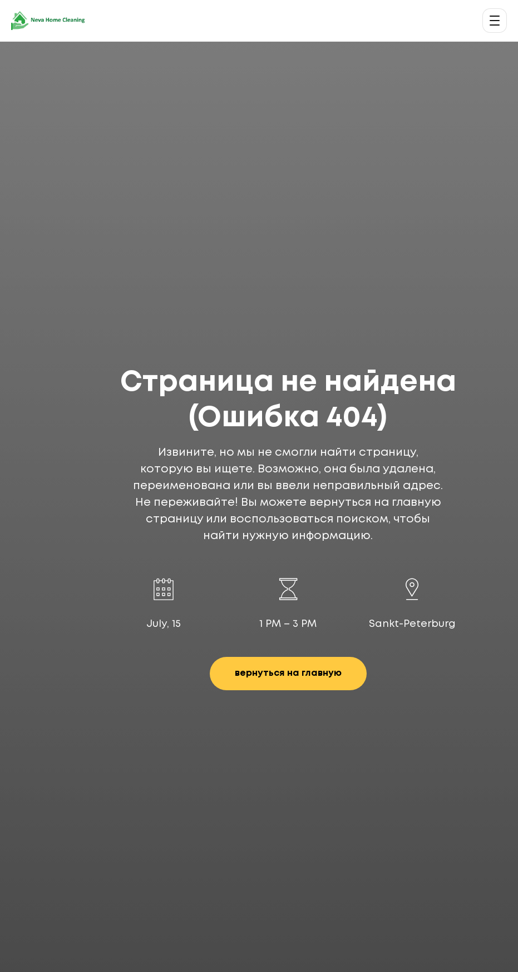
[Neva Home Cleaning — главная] (48, 20)
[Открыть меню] (494, 20)
